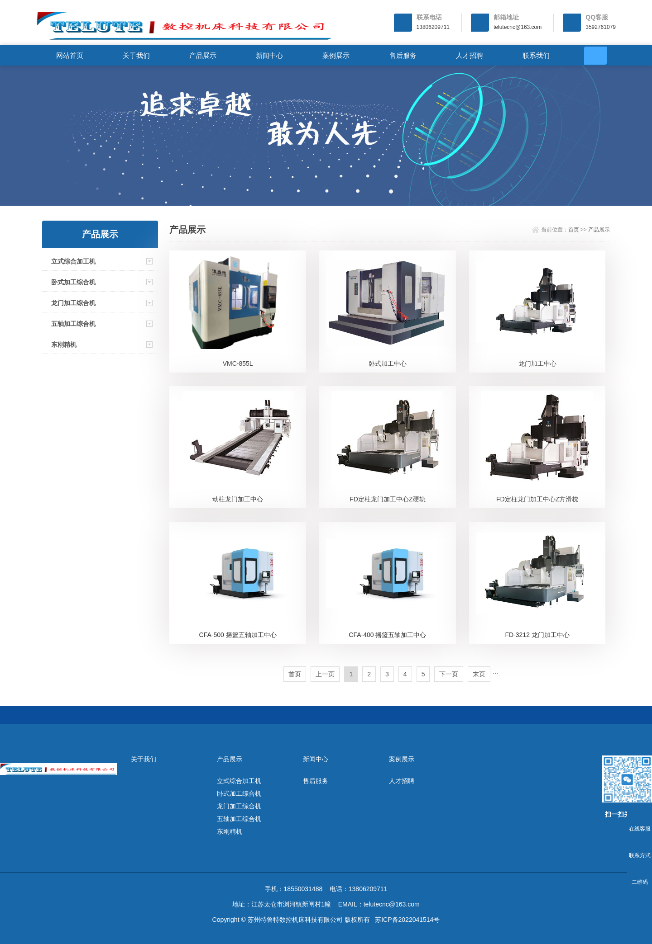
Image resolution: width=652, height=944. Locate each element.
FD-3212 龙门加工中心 (537, 634)
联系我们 (536, 55)
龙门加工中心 (537, 363)
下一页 (448, 674)
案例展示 (336, 55)
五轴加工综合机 (73, 323)
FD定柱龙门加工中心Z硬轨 (387, 499)
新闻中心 (269, 55)
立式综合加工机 (73, 261)
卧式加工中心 (388, 363)
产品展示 (202, 55)
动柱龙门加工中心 (237, 499)
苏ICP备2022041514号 (407, 919)
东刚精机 (64, 344)
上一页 (325, 674)
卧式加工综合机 (73, 282)
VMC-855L (238, 363)
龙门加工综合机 (73, 303)
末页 (479, 674)
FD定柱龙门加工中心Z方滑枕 (537, 499)
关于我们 (136, 55)
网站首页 (69, 55)
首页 (573, 230)
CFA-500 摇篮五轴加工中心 (238, 634)
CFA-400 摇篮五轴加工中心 (387, 634)
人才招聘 (469, 55)
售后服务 (403, 55)
